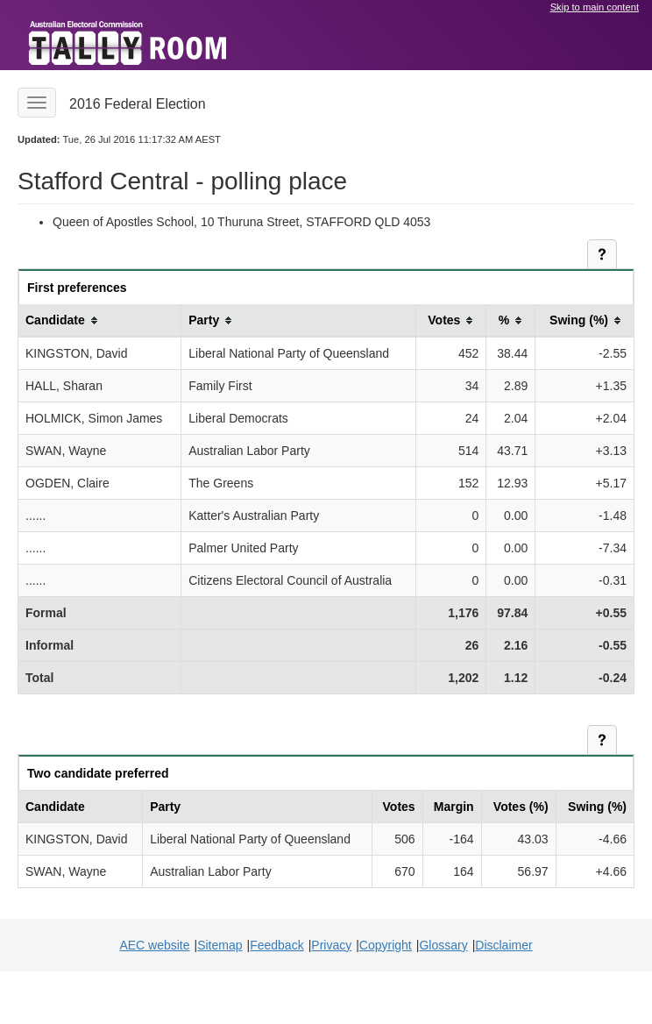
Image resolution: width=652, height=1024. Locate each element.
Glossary (443, 945)
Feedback (276, 945)
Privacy (331, 945)
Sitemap (219, 945)
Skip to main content (594, 7)
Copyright (385, 945)
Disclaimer (503, 945)
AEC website (154, 945)
